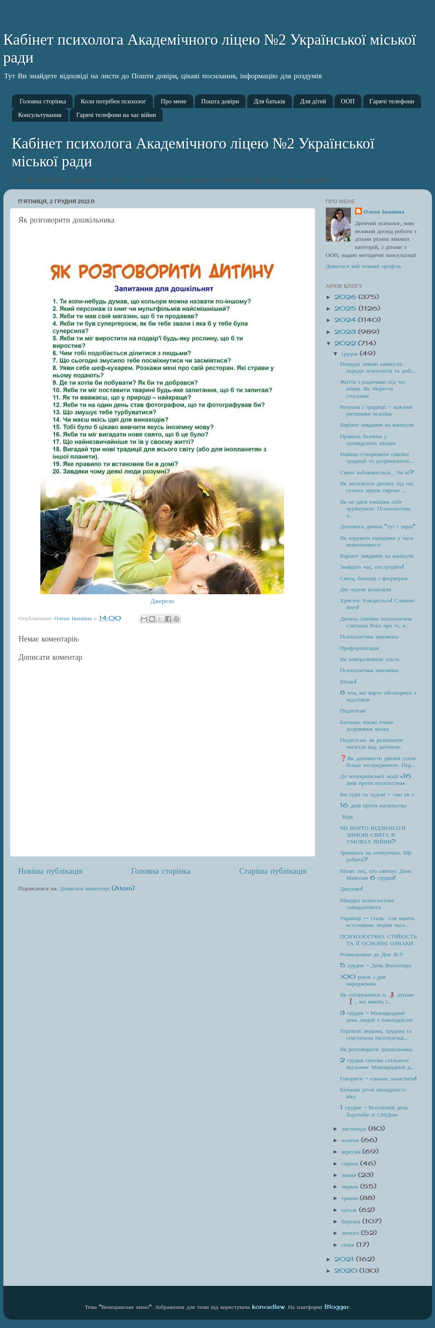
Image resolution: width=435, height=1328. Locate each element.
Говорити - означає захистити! (378, 1078)
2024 (346, 319)
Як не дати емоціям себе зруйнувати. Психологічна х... (375, 508)
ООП (348, 101)
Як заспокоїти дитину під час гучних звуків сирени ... (377, 486)
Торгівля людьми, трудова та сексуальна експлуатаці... (376, 1034)
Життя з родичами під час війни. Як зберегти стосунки (373, 388)
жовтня (351, 1140)
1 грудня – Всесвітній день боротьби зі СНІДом (374, 1110)
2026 (346, 297)
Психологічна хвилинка (369, 636)
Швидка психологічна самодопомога (367, 903)
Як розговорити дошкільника (376, 1049)
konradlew (268, 1306)
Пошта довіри (220, 101)
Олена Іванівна (384, 211)
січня (349, 1244)
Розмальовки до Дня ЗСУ (372, 954)
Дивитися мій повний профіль (363, 265)
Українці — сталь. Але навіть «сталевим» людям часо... (377, 921)
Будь (346, 816)
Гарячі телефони (392, 101)
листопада (355, 1128)
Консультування (40, 114)
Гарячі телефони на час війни (116, 114)
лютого (351, 1232)
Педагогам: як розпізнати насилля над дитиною (371, 743)
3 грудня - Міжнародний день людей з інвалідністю (376, 1016)
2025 (346, 308)
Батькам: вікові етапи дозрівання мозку (366, 725)
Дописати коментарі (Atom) (97, 888)
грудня (351, 353)
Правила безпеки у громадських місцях (367, 439)
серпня (351, 1163)
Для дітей (313, 101)
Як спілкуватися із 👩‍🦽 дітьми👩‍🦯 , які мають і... (377, 998)
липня (350, 1174)
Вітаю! (348, 681)
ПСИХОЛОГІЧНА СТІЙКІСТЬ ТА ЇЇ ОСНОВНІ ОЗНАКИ (378, 939)
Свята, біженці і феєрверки (373, 578)
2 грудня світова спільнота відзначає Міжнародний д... (377, 1063)
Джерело (162, 601)
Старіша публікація (272, 871)
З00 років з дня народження (363, 980)
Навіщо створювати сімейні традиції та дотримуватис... (376, 457)
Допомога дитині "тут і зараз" (377, 526)
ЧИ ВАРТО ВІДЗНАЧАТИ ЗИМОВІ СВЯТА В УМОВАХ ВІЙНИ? (373, 834)
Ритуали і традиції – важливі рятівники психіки (376, 410)
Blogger (337, 1306)
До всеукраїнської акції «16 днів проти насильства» (375, 779)
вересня (352, 1151)
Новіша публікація (50, 871)
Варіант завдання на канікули (377, 424)
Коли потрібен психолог (113, 101)
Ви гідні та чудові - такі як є (377, 794)
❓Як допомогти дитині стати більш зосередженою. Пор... (377, 761)
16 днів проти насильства (373, 805)
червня (351, 1186)
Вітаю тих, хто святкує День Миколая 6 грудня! (376, 874)
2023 (346, 331)
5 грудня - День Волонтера (375, 965)
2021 (345, 1259)
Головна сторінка (43, 101)
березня (352, 1221)
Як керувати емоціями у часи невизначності (376, 541)
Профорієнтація (359, 647)
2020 (346, 1270)
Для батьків (269, 101)
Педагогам (352, 710)
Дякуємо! (351, 888)
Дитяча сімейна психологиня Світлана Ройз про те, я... (376, 622)
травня (351, 1197)
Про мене (173, 101)
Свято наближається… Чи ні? (377, 472)
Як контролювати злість (369, 658)
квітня (350, 1209)
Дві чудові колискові (365, 589)
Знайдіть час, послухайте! (372, 566)
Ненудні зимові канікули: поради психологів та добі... (378, 367)
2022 (346, 343)
